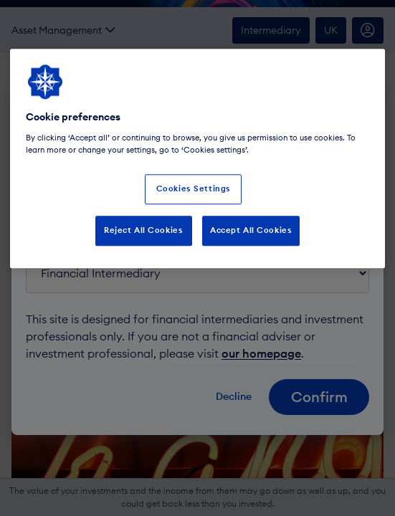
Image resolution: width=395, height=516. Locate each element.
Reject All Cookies (143, 230)
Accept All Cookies (251, 230)
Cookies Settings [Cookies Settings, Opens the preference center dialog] (193, 188)
